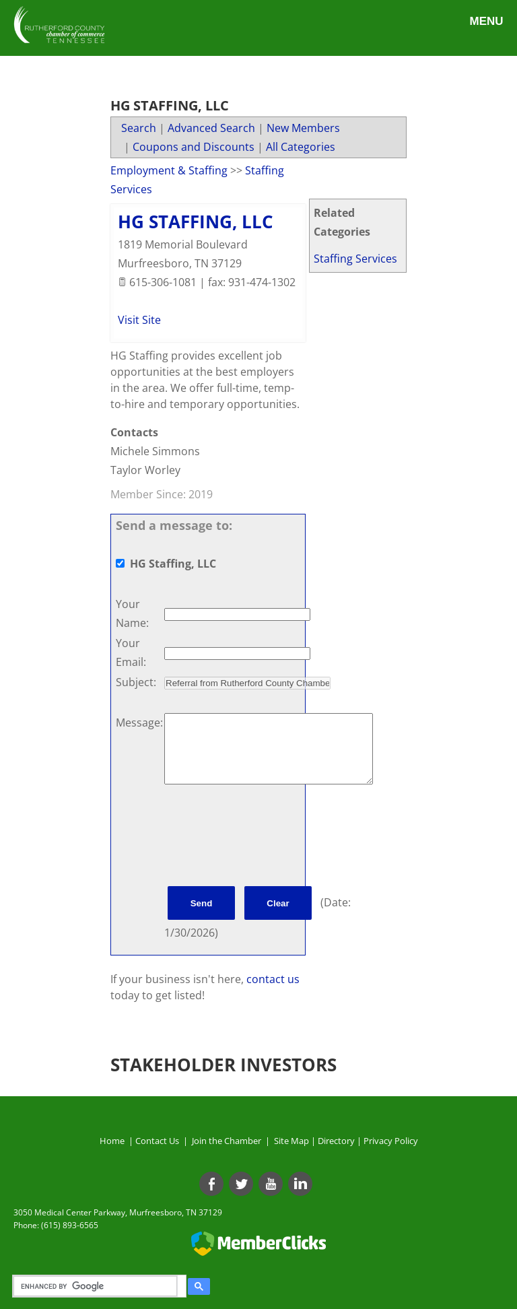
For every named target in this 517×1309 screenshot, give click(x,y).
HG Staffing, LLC (195, 221)
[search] (97, 1286)
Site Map (291, 1141)
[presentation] (266, 837)
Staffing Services (355, 258)
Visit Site (139, 319)
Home (112, 1141)
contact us (273, 979)
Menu (486, 21)
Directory (336, 1141)
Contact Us (159, 1141)
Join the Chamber (225, 1141)
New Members (303, 128)
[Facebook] (211, 1184)
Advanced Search (211, 128)
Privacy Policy (391, 1141)
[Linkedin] (300, 1184)
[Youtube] (270, 1184)
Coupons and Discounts (193, 146)
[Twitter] (241, 1184)
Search (138, 128)
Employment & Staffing (169, 170)
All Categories (300, 146)
